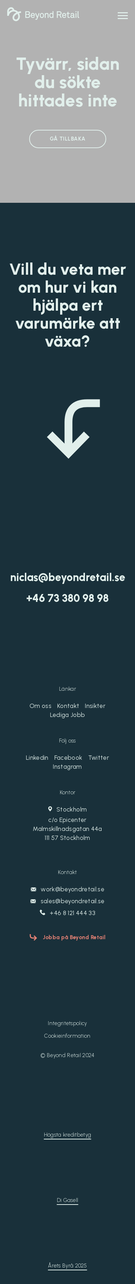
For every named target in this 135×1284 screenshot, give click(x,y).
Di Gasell (67, 1200)
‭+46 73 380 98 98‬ (67, 598)
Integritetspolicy (67, 1023)
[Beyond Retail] (43, 19)
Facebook (68, 757)
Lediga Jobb (67, 714)
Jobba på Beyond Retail (74, 937)
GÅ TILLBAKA (68, 139)
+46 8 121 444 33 (67, 913)
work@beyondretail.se (67, 889)
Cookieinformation (67, 1036)
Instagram (67, 766)
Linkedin (37, 757)
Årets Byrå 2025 (67, 1265)
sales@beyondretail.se (67, 901)
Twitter (98, 757)
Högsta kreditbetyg (67, 1135)
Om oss (40, 705)
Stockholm (67, 824)
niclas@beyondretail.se (67, 577)
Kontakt (68, 705)
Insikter (95, 705)
